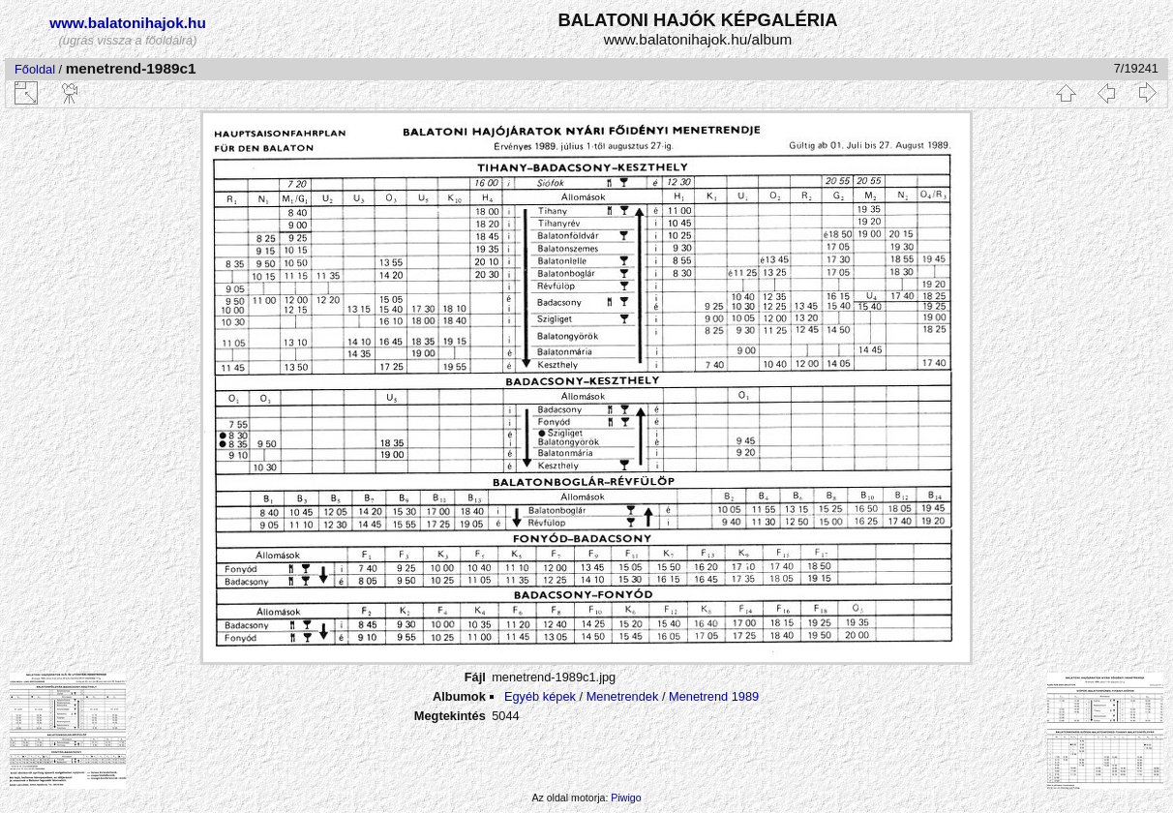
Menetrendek (622, 696)
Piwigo (626, 797)
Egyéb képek (540, 696)
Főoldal (35, 69)
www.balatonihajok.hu (127, 23)
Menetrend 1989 (714, 696)
